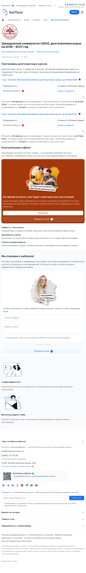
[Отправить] (43, 344)
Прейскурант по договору (11, 538)
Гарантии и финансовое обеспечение (16, 541)
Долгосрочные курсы (60, 20)
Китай (26, 20)
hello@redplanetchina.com (12, 451)
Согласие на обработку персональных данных (42, 538)
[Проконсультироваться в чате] (43, 219)
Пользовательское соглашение (40, 535)
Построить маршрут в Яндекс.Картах (17, 466)
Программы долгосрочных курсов (17, 52)
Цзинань (36, 20)
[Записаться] (43, 213)
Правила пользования (63, 535)
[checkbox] (4, 338)
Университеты (14, 20)
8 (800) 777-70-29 (76, 5)
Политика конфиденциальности (14, 535)
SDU (45, 20)
